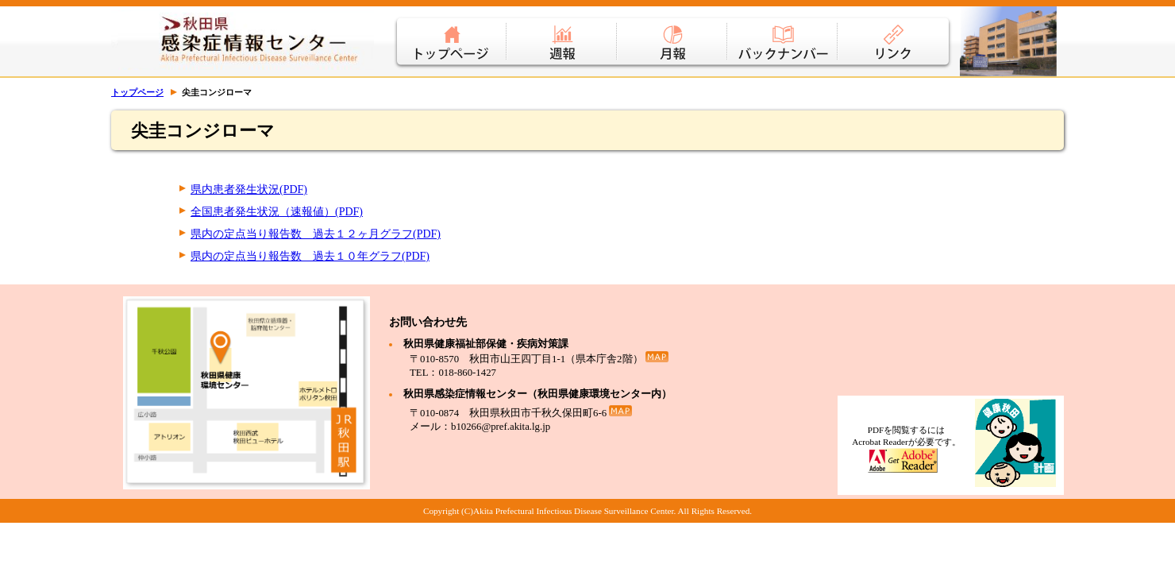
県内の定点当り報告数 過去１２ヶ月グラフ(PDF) (316, 234)
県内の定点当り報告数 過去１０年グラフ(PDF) (310, 256)
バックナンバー (783, 32)
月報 (673, 32)
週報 (562, 32)
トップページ (450, 32)
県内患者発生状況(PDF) (249, 189)
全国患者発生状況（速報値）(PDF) (277, 212)
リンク (895, 32)
